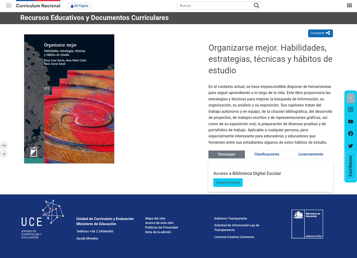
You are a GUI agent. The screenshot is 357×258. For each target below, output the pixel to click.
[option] (350, 110)
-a (4, 153)
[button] (351, 98)
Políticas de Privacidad (161, 227)
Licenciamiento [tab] (310, 154)
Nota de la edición (158, 232)
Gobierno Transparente (230, 218)
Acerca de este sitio (159, 223)
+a (4, 145)
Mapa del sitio (155, 218)
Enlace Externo (228, 182)
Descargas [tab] (226, 154)
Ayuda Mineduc (87, 238)
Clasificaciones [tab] (266, 154)
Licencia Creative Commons (234, 237)
